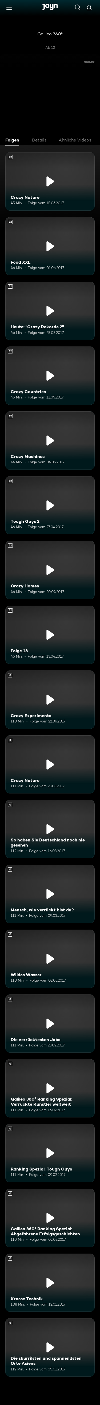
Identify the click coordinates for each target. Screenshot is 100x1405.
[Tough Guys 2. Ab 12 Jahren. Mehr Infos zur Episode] (50, 505)
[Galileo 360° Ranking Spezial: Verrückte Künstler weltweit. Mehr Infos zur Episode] (50, 1088)
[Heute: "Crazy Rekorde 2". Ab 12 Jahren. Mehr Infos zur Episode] (50, 311)
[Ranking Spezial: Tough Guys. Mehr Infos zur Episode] (50, 1153)
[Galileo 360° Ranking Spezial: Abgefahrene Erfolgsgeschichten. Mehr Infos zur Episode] (50, 1218)
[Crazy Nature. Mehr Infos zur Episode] (50, 764)
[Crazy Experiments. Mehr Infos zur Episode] (50, 699)
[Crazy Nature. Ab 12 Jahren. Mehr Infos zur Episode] (50, 181)
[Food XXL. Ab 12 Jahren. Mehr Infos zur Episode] (50, 246)
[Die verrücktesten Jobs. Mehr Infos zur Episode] (50, 1023)
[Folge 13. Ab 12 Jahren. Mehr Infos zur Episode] (50, 635)
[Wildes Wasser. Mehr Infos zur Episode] (50, 959)
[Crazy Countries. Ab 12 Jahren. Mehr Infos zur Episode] (50, 375)
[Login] (89, 7)
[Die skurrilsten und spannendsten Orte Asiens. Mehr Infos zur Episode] (50, 1347)
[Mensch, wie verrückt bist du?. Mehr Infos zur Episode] (50, 894)
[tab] (13, 141)
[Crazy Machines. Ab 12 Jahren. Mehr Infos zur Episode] (50, 440)
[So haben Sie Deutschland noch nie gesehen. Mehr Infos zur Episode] (50, 829)
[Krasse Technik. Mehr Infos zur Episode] (50, 1283)
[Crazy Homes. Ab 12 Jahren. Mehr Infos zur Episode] (50, 570)
